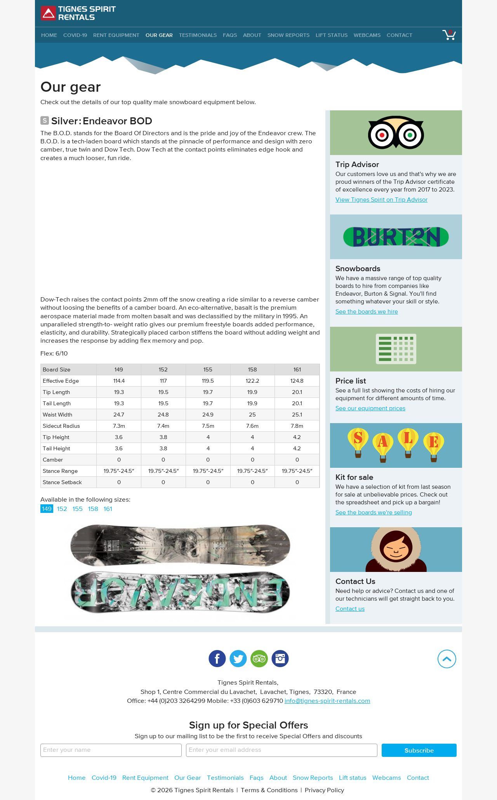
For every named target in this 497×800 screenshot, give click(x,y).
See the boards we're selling (373, 513)
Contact (399, 35)
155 (78, 509)
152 (62, 509)
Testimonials (198, 35)
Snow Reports (288, 35)
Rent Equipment (116, 35)
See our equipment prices (370, 409)
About (252, 35)
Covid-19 (75, 35)
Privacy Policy (324, 790)
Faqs (230, 35)
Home (77, 778)
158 (93, 509)
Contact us (350, 609)
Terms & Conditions (269, 790)
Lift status (332, 35)
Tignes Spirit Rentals (78, 13)
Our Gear (159, 35)
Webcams (367, 35)
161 (108, 509)
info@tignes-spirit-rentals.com (327, 701)
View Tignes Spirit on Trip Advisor (381, 200)
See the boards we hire (366, 312)
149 (47, 509)
